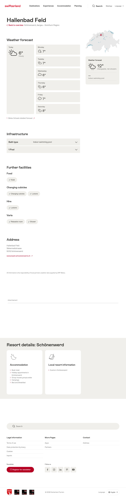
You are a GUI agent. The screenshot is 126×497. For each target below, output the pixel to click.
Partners (48, 447)
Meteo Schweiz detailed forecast (21, 118)
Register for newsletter (22, 469)
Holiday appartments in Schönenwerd (20, 374)
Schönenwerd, (30, 25)
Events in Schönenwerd (58, 370)
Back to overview (15, 25)
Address (86, 443)
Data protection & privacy (16, 447)
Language (108, 6)
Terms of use (11, 443)
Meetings (98, 6)
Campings (15, 380)
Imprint (9, 455)
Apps (47, 443)
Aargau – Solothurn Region (48, 25)
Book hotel (15, 370)
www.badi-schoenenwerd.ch (19, 256)
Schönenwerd (50, 344)
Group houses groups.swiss (22, 377)
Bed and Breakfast (19, 382)
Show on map (102, 41)
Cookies (10, 451)
